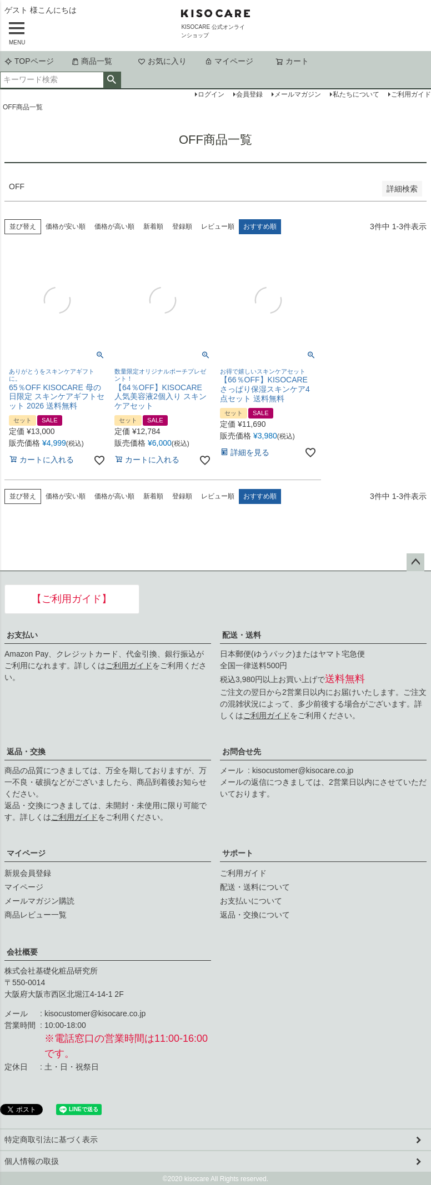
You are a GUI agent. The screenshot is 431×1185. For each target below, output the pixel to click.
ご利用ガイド (129, 665)
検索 (112, 80)
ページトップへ (415, 562)
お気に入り (162, 61)
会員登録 (249, 94)
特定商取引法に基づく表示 (51, 1139)
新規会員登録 (27, 873)
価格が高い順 (114, 226)
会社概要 (22, 951)
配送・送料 (241, 635)
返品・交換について (255, 914)
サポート (237, 853)
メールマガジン (297, 94)
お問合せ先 (241, 751)
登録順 (182, 226)
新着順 (153, 226)
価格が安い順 (66, 226)
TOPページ (29, 61)
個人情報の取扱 (31, 1161)
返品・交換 (26, 751)
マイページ (228, 61)
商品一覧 (91, 61)
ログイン (211, 94)
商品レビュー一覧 (35, 914)
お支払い (22, 635)
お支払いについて (251, 900)
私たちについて (356, 94)
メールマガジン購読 (39, 900)
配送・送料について (255, 887)
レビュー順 (217, 226)
